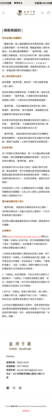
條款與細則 (26, 411)
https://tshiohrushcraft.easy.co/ (24, 236)
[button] (3, 13)
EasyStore (43, 406)
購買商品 (19, 2)
